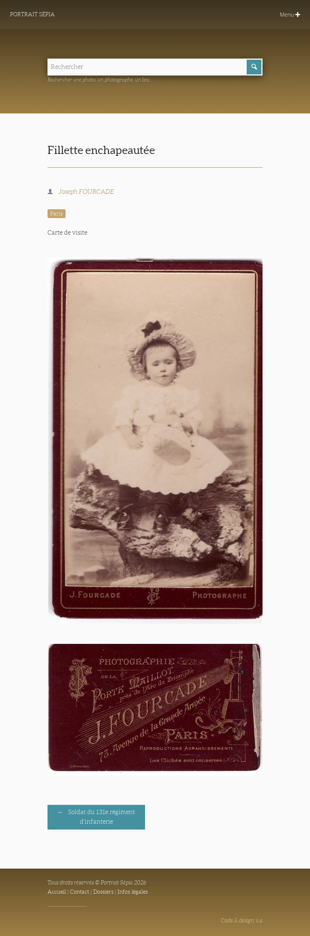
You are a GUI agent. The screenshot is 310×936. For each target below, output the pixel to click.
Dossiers (103, 892)
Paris (56, 214)
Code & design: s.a (242, 920)
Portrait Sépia (32, 14)
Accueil (56, 892)
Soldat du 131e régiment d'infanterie (101, 817)
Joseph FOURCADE (86, 191)
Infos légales (132, 892)
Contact (79, 892)
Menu (290, 14)
